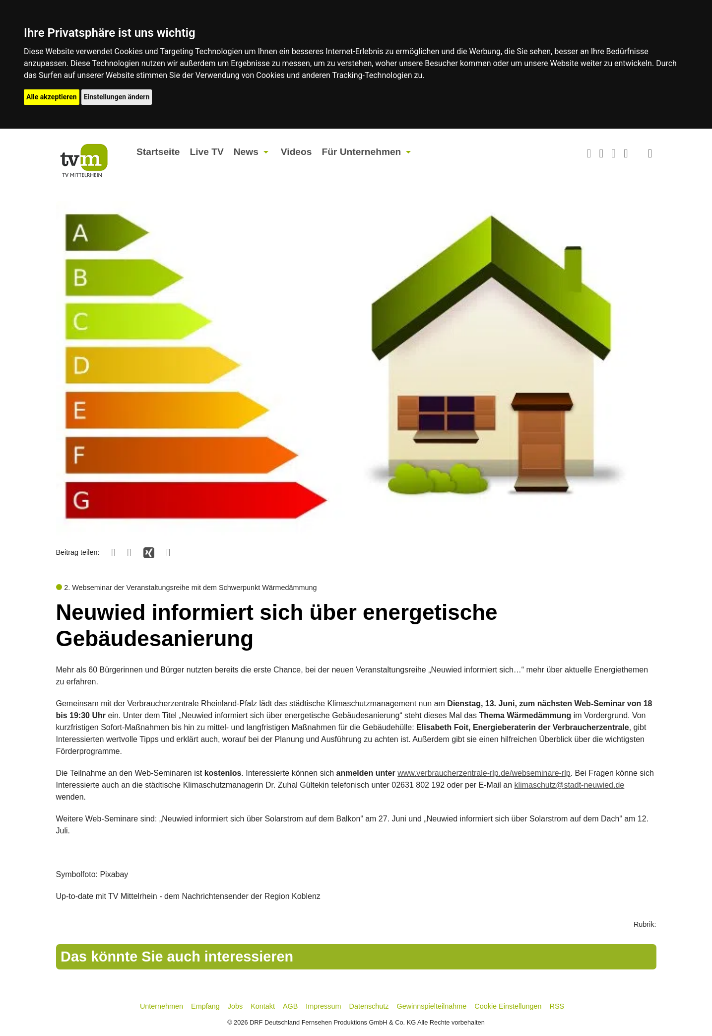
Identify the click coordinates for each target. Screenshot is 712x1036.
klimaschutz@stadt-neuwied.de (570, 785)
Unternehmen (161, 1006)
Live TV (206, 152)
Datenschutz (369, 1006)
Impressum (323, 1006)
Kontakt (263, 1006)
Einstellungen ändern (117, 97)
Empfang (205, 1006)
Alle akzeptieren (51, 97)
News (246, 152)
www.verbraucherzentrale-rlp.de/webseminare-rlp (484, 773)
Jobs (235, 1006)
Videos (296, 152)
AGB (290, 1006)
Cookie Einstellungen (507, 1006)
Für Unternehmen (361, 152)
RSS (557, 1006)
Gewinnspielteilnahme (432, 1006)
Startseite (158, 152)
